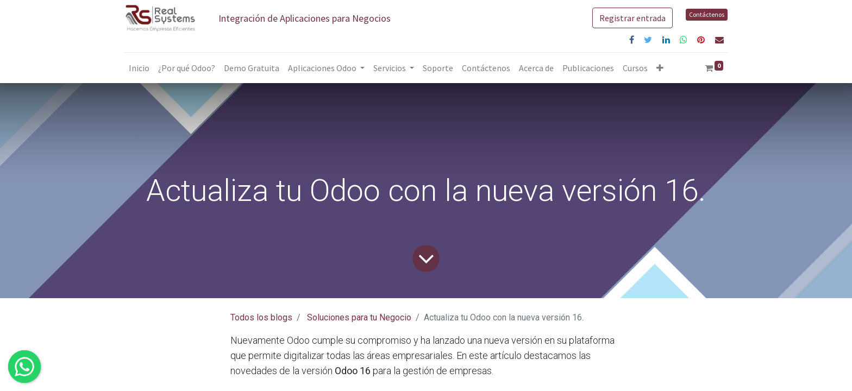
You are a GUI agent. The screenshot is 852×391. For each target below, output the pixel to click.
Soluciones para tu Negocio (359, 317)
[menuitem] (139, 68)
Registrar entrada (632, 17)
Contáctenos (706, 14)
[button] (660, 68)
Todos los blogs (261, 317)
